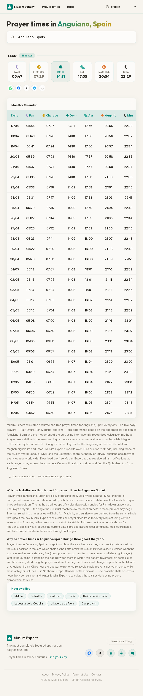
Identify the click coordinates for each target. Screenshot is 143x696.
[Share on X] (26, 88)
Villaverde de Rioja (62, 603)
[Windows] (132, 653)
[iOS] (111, 653)
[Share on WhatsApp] (11, 88)
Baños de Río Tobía (95, 596)
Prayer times (51, 7)
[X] (100, 653)
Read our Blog (121, 641)
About (45, 674)
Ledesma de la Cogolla (29, 603)
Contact (96, 674)
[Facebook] (89, 653)
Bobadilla (36, 596)
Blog (70, 7)
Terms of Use (80, 674)
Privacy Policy (60, 674)
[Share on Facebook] (18, 88)
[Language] (123, 7)
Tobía (71, 596)
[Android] (121, 653)
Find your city (57, 657)
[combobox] (75, 37)
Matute (19, 596)
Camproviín (89, 603)
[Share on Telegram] (34, 88)
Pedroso (55, 596)
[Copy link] (42, 88)
